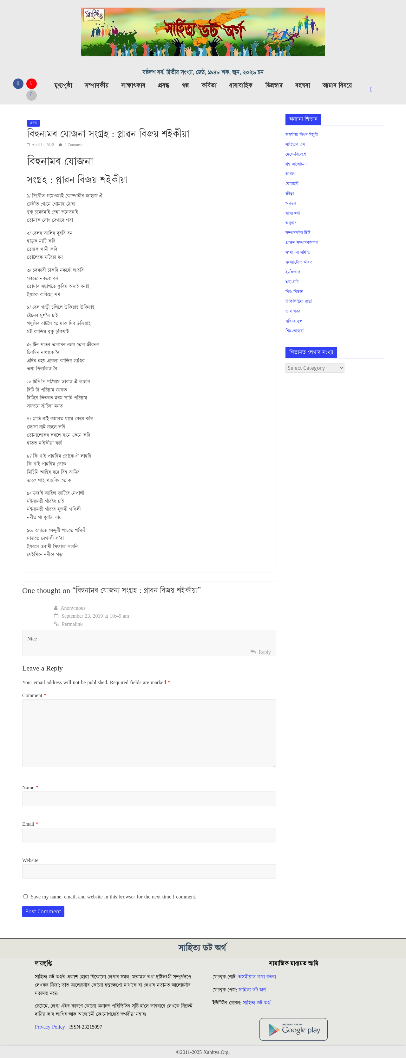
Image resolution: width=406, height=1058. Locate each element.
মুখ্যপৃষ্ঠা (63, 85)
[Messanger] (31, 95)
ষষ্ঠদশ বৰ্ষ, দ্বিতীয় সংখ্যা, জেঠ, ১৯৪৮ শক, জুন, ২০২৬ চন (203, 72)
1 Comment (70, 145)
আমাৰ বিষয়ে (337, 85)
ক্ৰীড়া (289, 194)
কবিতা (208, 85)
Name (30, 787)
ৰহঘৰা (302, 85)
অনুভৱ (290, 203)
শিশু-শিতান (294, 292)
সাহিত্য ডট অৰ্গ (252, 989)
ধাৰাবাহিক (240, 85)
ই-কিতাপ (292, 272)
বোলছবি (291, 184)
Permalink (68, 624)
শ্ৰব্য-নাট (292, 282)
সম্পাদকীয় (96, 85)
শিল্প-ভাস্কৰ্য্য (294, 331)
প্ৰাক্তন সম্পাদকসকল (301, 243)
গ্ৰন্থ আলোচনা (296, 164)
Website (30, 860)
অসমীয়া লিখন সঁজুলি (301, 135)
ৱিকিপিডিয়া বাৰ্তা (298, 302)
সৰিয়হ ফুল (293, 321)
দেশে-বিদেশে (295, 154)
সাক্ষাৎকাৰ (133, 85)
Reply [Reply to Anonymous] (265, 652)
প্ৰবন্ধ (163, 85)
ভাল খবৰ (292, 311)
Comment (34, 695)
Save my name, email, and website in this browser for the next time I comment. (113, 896)
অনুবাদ (291, 223)
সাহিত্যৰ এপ (295, 145)
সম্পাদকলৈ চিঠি (297, 233)
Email (30, 824)
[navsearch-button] (376, 89)
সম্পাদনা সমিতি (297, 252)
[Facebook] (18, 84)
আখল (289, 174)
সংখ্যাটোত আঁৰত (298, 262)
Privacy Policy (50, 1026)
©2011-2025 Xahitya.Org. (203, 1052)
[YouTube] (31, 84)
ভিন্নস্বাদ (274, 85)
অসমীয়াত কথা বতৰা (258, 976)
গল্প (185, 85)
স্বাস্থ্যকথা (292, 213)
